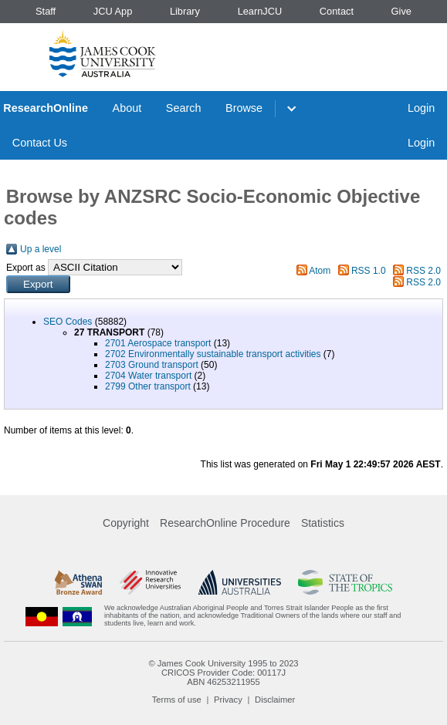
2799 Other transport (148, 386)
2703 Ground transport (151, 364)
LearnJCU (260, 11)
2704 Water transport (148, 375)
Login (421, 108)
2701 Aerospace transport (158, 343)
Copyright (126, 523)
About (127, 108)
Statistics (322, 523)
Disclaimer (275, 699)
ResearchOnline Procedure (225, 523)
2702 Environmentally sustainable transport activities (212, 354)
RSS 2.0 (423, 270)
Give (401, 11)
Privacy (228, 699)
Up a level (40, 249)
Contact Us (39, 143)
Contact (337, 11)
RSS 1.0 (368, 270)
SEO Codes (67, 321)
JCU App (113, 11)
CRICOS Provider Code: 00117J (223, 672)
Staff (46, 11)
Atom (319, 270)
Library (185, 11)
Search (183, 108)
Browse (243, 108)
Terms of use (176, 699)
